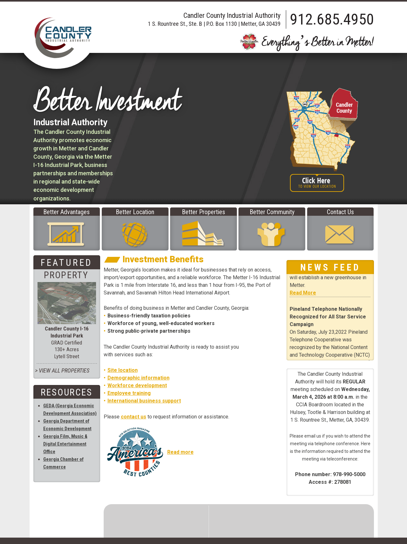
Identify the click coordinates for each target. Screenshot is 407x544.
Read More (303, 297)
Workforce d (122, 385)
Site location (122, 370)
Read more (180, 452)
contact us (133, 417)
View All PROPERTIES (64, 370)
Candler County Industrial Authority (63, 38)
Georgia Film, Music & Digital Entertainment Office (65, 443)
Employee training (129, 393)
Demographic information (138, 378)
